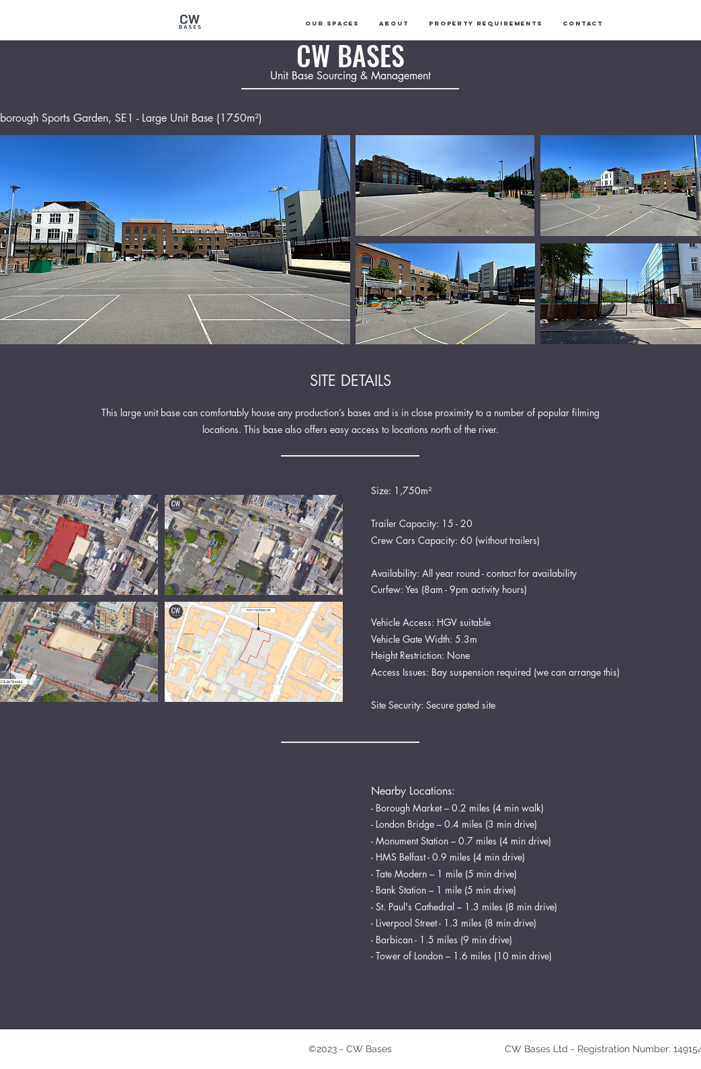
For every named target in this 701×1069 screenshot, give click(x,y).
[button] (332, 23)
